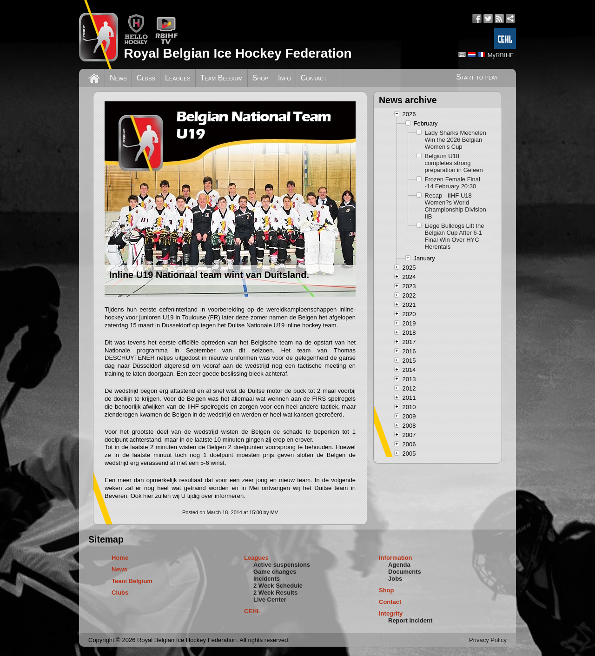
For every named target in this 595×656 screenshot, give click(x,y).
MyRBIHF (501, 55)
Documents (404, 571)
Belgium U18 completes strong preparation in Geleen (454, 162)
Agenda (399, 564)
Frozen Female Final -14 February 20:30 (452, 183)
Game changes (275, 571)
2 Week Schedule (278, 585)
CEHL (252, 611)
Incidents (266, 578)
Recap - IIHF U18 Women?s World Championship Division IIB (455, 206)
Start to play (477, 77)
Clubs (146, 78)
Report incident (410, 620)
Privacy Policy (488, 639)
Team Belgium (221, 78)
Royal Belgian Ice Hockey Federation (237, 53)
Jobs (395, 578)
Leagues (178, 78)
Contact (314, 78)
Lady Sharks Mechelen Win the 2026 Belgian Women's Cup (455, 139)
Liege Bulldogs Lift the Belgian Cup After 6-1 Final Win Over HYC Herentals (454, 236)
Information (395, 557)
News (118, 78)
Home (120, 557)
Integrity (391, 613)
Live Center (269, 599)
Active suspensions (281, 564)
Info (284, 78)
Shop (260, 78)
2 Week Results (275, 592)
